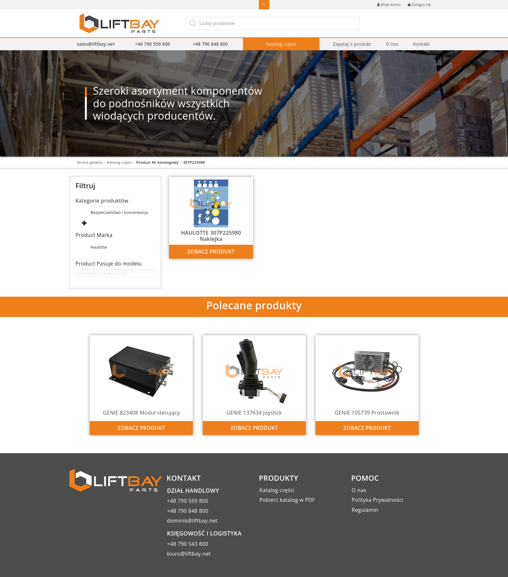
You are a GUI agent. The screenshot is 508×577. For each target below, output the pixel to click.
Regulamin (365, 509)
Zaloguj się (419, 4)
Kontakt (421, 44)
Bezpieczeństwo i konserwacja (119, 212)
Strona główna (89, 162)
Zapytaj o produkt (352, 44)
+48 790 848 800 (210, 44)
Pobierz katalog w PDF (287, 499)
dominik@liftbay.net (192, 520)
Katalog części (281, 44)
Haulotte (98, 247)
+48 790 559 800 (152, 44)
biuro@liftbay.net (189, 553)
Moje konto (389, 4)
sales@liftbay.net (96, 44)
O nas (392, 44)
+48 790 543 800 (187, 544)
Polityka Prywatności (377, 499)
